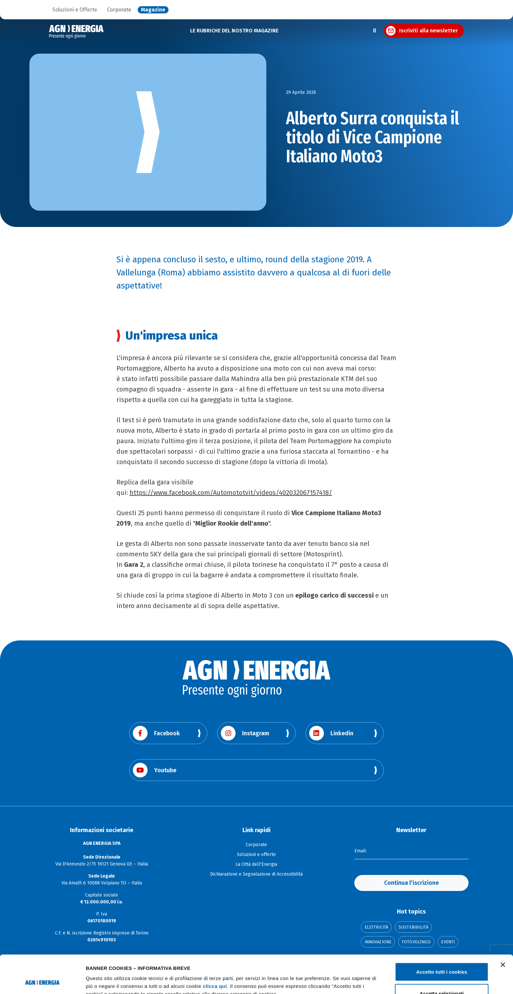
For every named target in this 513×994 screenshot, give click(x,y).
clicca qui (215, 948)
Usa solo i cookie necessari (442, 976)
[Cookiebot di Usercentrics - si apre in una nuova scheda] (42, 981)
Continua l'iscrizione (411, 882)
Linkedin (331, 733)
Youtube (154, 770)
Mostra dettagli (344, 977)
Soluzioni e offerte (256, 854)
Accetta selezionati (441, 955)
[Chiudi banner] (503, 926)
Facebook (156, 733)
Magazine (153, 9)
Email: (360, 851)
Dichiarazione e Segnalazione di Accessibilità (256, 874)
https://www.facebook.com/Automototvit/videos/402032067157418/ (231, 493)
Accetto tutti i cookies (441, 933)
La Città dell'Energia (256, 864)
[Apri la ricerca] (374, 30)
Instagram (245, 733)
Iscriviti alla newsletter (428, 30)
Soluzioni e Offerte (74, 9)
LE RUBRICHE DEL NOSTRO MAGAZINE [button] (234, 30)
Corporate (119, 9)
